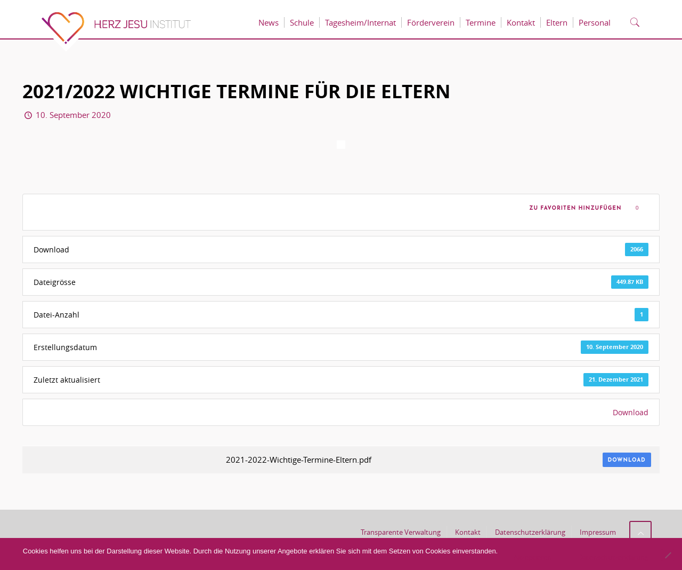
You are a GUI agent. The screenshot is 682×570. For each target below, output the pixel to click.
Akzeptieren (532, 557)
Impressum (598, 532)
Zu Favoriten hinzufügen (573, 208)
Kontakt (468, 532)
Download (630, 412)
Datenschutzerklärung (530, 532)
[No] (667, 555)
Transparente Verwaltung (401, 532)
